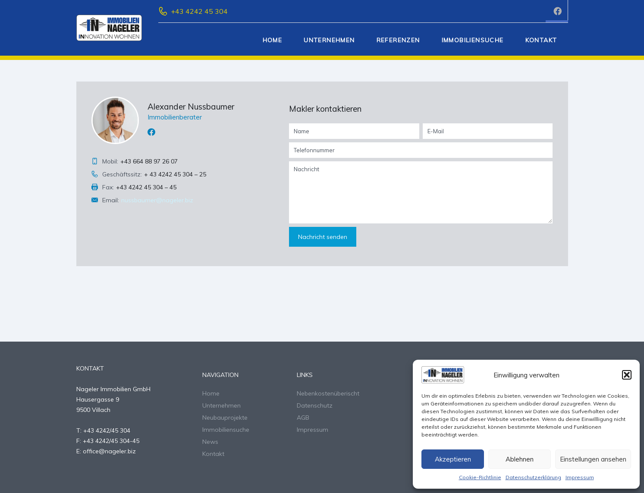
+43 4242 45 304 (199, 11)
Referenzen (398, 40)
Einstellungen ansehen (593, 459)
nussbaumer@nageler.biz (157, 200)
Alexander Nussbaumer (191, 106)
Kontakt (541, 40)
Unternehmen (329, 40)
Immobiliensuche (473, 40)
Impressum (579, 477)
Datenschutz (315, 405)
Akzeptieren (453, 459)
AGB (303, 417)
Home (273, 40)
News (210, 442)
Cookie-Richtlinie (480, 477)
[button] (626, 375)
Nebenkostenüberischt (328, 393)
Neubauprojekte (225, 417)
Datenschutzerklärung (533, 477)
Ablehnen (520, 459)
